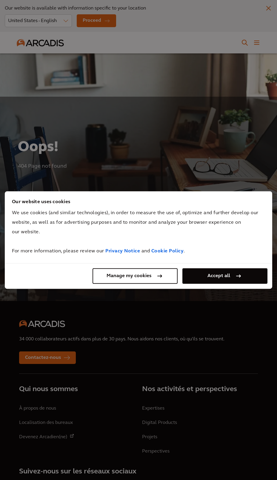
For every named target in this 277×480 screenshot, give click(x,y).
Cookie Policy (167, 251)
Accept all (218, 276)
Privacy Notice (122, 251)
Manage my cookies (129, 276)
